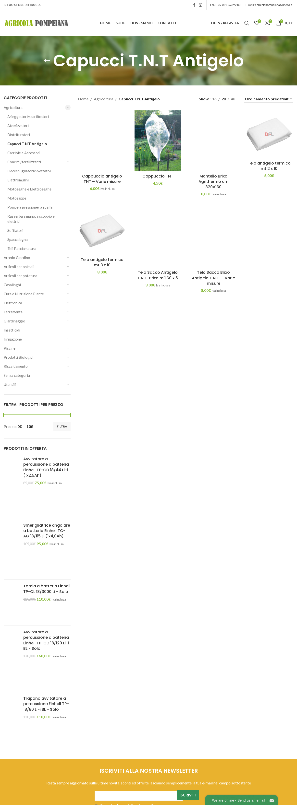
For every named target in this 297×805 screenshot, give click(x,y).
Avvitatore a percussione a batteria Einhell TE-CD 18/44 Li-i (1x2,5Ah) (46, 467)
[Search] (247, 23)
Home (83, 98)
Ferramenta (13, 312)
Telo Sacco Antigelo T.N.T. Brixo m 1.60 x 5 (157, 275)
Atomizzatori (18, 125)
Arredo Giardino (17, 257)
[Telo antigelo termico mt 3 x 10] (102, 231)
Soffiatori (15, 230)
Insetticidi (12, 330)
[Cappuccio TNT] (158, 140)
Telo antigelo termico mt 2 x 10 (269, 165)
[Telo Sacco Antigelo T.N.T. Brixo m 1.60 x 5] (158, 237)
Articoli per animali (19, 266)
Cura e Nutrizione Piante (24, 294)
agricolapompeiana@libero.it (273, 5)
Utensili (10, 384)
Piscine (9, 348)
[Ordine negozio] (268, 99)
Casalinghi (12, 285)
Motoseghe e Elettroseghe (29, 189)
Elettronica (13, 303)
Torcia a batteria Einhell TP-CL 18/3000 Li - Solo (46, 588)
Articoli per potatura (20, 275)
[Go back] (47, 61)
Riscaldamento (16, 366)
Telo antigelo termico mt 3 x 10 (102, 262)
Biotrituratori (18, 134)
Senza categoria (17, 375)
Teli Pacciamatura (21, 248)
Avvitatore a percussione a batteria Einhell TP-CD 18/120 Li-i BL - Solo (46, 640)
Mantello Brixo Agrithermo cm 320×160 (213, 181)
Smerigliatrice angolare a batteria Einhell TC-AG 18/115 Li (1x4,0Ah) (46, 531)
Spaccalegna (17, 239)
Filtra (62, 426)
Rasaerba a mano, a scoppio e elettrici (31, 219)
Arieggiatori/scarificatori (28, 116)
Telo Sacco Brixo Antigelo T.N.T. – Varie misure (213, 278)
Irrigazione (13, 339)
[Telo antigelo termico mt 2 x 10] (269, 134)
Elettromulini (18, 180)
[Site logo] (37, 22)
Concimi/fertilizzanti (24, 162)
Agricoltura (13, 107)
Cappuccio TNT (157, 176)
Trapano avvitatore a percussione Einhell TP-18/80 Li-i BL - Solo (46, 704)
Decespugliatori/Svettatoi (29, 171)
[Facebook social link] (194, 5)
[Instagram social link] (200, 5)
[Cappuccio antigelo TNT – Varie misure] (102, 140)
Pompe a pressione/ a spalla (29, 207)
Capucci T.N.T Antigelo (27, 144)
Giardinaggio (14, 321)
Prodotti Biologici (18, 357)
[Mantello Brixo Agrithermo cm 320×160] (213, 140)
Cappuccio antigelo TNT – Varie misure (102, 178)
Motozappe (16, 198)
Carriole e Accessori (23, 153)
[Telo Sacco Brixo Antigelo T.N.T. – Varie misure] (213, 237)
